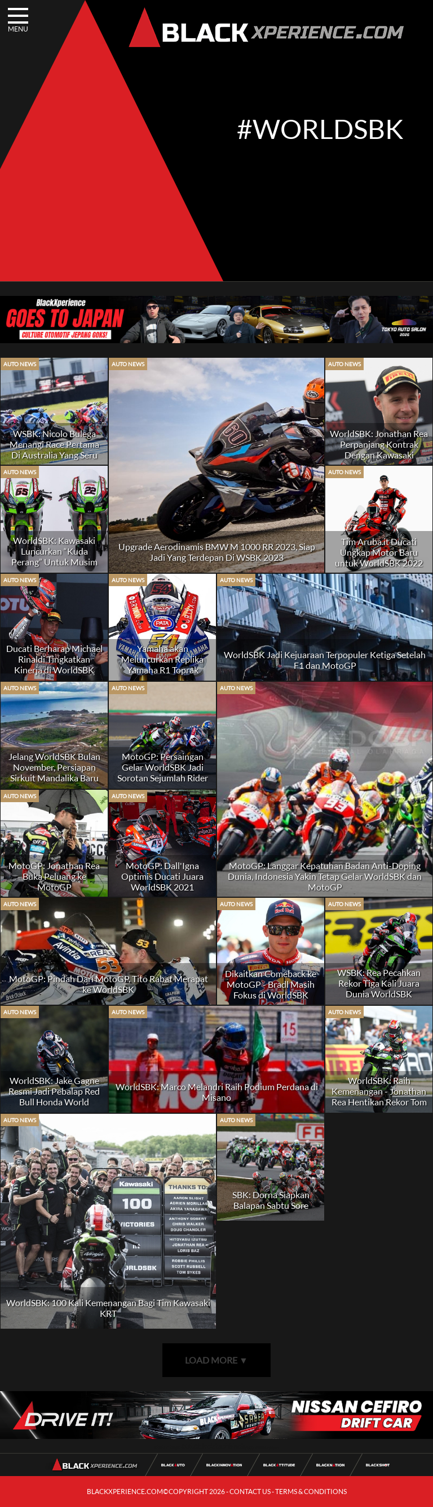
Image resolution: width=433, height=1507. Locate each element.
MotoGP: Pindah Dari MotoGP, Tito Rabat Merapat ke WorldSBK (108, 984)
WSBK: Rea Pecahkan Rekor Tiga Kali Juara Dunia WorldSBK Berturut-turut (379, 988)
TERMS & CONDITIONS (311, 1491)
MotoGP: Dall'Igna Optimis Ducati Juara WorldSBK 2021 (162, 876)
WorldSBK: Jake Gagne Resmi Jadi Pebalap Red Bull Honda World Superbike (54, 1096)
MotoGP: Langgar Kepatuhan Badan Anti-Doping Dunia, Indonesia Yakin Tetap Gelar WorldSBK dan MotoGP (325, 876)
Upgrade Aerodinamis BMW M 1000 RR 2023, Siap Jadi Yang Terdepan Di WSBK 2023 (216, 552)
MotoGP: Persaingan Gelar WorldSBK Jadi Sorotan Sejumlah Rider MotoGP (162, 772)
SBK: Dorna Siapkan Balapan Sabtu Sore (271, 1200)
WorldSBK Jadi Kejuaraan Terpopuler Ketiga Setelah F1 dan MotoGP (325, 660)
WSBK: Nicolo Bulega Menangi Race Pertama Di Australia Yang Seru (54, 444)
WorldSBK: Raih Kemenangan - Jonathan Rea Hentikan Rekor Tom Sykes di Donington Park (379, 1096)
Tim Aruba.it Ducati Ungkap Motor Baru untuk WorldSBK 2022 (379, 552)
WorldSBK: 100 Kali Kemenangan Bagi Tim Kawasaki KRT (108, 1308)
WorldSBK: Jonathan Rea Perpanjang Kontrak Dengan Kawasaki (379, 444)
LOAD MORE (216, 1360)
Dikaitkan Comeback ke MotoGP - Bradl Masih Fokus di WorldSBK (270, 984)
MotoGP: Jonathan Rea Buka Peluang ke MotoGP (54, 876)
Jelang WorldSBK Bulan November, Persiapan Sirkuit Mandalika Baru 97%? (54, 772)
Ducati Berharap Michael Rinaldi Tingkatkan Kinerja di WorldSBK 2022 (54, 664)
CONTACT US (250, 1491)
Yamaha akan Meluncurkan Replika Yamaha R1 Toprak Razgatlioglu (162, 664)
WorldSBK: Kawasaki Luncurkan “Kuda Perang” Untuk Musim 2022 (54, 556)
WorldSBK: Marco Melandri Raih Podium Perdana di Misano (217, 1092)
